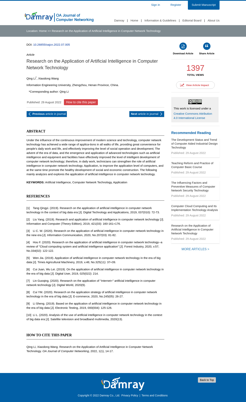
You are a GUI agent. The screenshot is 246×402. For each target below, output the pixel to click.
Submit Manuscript (204, 4)
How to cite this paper (81, 102)
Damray (119, 20)
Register (176, 4)
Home (134, 20)
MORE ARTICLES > (195, 249)
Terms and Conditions (155, 395)
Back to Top (207, 380)
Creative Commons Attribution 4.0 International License (193, 115)
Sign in (155, 4)
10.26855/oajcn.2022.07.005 (51, 44)
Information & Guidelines (160, 20)
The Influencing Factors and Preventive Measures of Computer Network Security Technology (193, 186)
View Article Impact (197, 85)
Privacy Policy (129, 395)
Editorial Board (191, 20)
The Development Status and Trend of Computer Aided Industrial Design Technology (194, 143)
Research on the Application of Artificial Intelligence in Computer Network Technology (192, 229)
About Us (214, 20)
